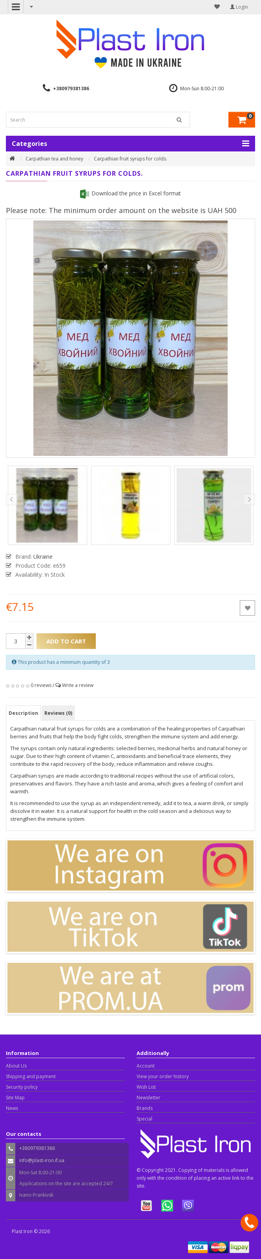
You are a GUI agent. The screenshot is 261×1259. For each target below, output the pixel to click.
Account (146, 1065)
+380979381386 (71, 88)
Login (239, 7)
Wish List (146, 1087)
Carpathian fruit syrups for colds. (130, 158)
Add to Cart (66, 641)
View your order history (163, 1076)
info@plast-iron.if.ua (41, 1160)
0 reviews (41, 685)
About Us (16, 1065)
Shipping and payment (31, 1076)
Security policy (22, 1087)
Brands (145, 1108)
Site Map (15, 1097)
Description (23, 713)
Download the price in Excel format (130, 193)
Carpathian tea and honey (54, 158)
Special (144, 1118)
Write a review (77, 685)
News (12, 1108)
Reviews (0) (58, 713)
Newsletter (149, 1097)
